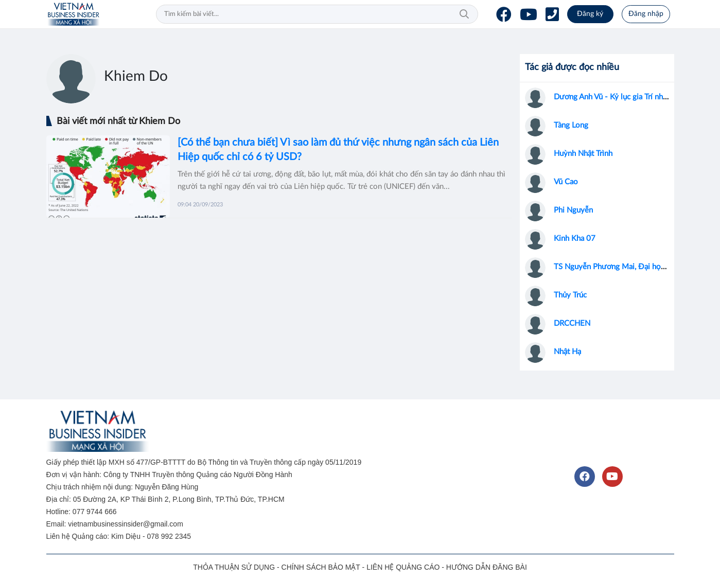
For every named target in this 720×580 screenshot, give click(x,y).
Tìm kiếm (464, 14)
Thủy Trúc (570, 295)
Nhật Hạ (567, 352)
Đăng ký (590, 13)
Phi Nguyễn (573, 210)
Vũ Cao (566, 182)
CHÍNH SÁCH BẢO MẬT (321, 567)
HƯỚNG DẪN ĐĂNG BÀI (486, 567)
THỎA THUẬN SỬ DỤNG (234, 567)
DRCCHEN (572, 323)
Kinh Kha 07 (574, 238)
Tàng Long (571, 125)
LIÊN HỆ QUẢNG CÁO (403, 567)
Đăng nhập (645, 13)
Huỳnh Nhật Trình (583, 153)
